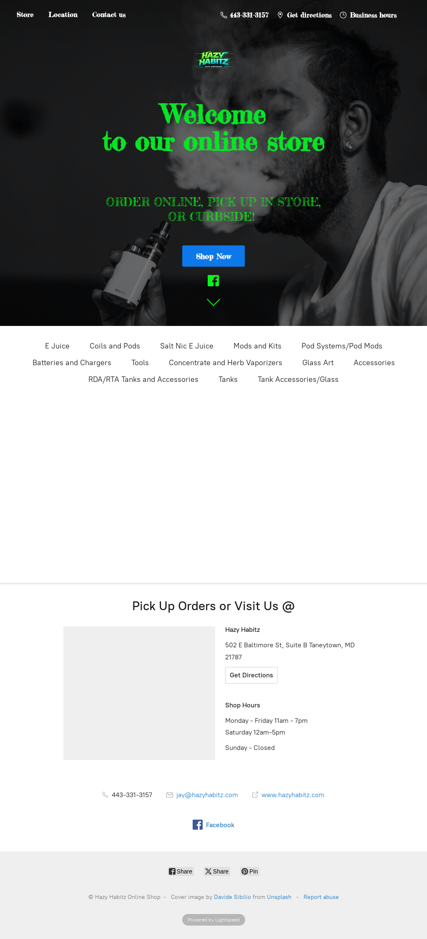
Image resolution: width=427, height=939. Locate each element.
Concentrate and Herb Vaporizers (225, 362)
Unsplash (279, 897)
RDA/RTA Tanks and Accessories (143, 379)
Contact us (109, 14)
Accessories (374, 362)
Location (62, 14)
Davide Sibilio (232, 897)
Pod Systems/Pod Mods (341, 346)
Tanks (228, 379)
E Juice (57, 346)
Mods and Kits (257, 346)
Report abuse (321, 897)
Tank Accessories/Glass (298, 379)
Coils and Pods (115, 346)
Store (25, 14)
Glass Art (318, 362)
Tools (140, 362)
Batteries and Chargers (72, 362)
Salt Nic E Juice (187, 346)
